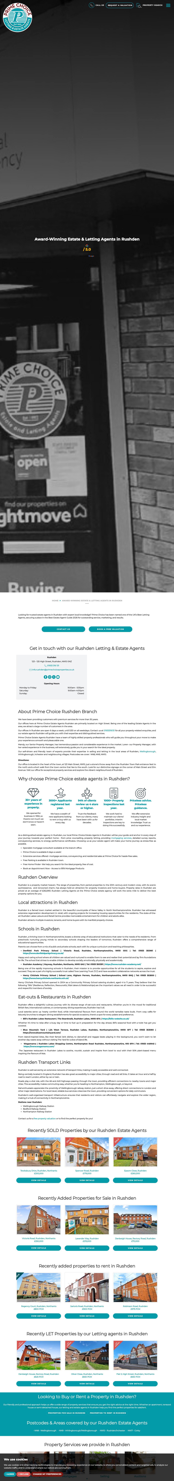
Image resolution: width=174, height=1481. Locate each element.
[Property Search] (149, 5)
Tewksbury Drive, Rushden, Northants (38, 1171)
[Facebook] (46, 678)
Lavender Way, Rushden (87, 1238)
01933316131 (109, 730)
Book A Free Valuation (110, 629)
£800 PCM (39, 1309)
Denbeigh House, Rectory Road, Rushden (135, 1238)
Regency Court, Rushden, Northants (38, 1306)
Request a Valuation (120, 5)
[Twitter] (54, 678)
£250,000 (38, 1241)
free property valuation (45, 1118)
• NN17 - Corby (133, 1430)
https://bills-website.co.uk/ (115, 1019)
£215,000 (87, 1241)
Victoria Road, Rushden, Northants (38, 1238)
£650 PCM (87, 1377)
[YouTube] (58, 678)
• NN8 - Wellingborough (44, 1430)
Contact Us (63, 629)
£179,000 (87, 1173)
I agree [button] (10, 1474)
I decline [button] (23, 1474)
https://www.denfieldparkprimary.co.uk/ (43, 953)
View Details (38, 1180)
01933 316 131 (53, 665)
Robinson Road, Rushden (135, 1306)
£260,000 (135, 1173)
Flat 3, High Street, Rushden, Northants (135, 1374)
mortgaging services (121, 838)
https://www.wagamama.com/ (39, 1046)
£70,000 (135, 1241)
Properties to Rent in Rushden (108, 1413)
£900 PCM (87, 1309)
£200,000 (38, 1173)
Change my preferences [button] (47, 1474)
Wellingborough (148, 751)
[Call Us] (96, 5)
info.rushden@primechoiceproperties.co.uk (53, 670)
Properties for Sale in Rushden (66, 1413)
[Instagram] (50, 678)
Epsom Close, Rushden (135, 1171)
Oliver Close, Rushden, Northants (87, 1374)
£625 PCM (38, 1377)
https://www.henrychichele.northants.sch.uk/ (46, 978)
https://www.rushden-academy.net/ (123, 964)
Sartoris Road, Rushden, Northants (87, 1306)
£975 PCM (135, 1309)
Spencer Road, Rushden (87, 1171)
